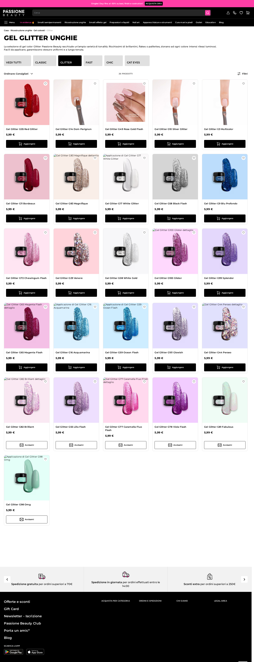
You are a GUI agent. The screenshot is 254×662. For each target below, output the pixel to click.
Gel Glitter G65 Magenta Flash (24, 352)
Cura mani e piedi (184, 22)
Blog (221, 22)
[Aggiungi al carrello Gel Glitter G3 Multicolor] (224, 144)
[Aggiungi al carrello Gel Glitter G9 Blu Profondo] (224, 218)
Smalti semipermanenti (49, 22)
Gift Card (11, 609)
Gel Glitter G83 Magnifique (72, 203)
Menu (9, 22)
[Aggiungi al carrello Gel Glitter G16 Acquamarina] (76, 367)
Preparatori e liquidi (119, 22)
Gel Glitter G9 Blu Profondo (220, 203)
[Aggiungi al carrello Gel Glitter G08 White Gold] (126, 293)
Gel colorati (39, 30)
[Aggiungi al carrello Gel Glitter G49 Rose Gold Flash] (126, 144)
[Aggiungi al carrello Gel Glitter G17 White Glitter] (126, 218)
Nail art (136, 22)
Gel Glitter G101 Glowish (169, 352)
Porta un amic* (17, 631)
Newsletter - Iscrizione (23, 616)
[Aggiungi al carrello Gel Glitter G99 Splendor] (224, 293)
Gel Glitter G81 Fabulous (218, 426)
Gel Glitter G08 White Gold (121, 278)
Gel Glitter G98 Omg (18, 504)
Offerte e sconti (17, 602)
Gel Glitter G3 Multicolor (218, 129)
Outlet (199, 22)
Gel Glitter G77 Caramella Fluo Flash (123, 428)
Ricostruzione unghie (75, 22)
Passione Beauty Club (22, 623)
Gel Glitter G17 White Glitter (122, 203)
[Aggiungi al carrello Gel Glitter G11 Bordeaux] (26, 218)
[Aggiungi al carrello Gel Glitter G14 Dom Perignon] (76, 144)
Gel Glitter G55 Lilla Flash (71, 426)
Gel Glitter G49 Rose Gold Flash (124, 129)
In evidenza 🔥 (27, 22)
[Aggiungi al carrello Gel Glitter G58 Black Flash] (175, 218)
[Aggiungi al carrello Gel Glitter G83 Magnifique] (76, 218)
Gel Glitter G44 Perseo (217, 352)
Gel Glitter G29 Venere (69, 278)
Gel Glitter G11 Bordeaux (20, 203)
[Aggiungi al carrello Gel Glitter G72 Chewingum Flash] (26, 293)
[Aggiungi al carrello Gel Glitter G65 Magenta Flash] (26, 367)
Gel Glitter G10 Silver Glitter (171, 129)
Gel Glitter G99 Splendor (219, 278)
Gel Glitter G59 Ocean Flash (122, 352)
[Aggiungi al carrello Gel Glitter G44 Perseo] (224, 367)
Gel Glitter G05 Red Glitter (22, 129)
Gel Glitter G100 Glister (168, 278)
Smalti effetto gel (97, 22)
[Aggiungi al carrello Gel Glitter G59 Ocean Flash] (126, 367)
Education (210, 22)
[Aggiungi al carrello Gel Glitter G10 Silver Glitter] (175, 144)
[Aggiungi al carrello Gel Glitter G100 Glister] (175, 293)
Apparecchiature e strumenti (157, 22)
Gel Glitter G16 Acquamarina (73, 352)
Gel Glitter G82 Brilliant (20, 426)
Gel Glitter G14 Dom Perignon (74, 129)
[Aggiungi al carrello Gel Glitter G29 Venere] (76, 293)
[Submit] (209, 12)
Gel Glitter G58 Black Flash (171, 203)
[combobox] (122, 12)
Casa (6, 30)
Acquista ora (154, 3)
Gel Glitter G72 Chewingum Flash (26, 278)
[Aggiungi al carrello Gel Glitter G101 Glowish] (175, 367)
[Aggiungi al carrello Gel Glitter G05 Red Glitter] (26, 144)
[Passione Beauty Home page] (14, 12)
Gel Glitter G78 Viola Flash (170, 426)
